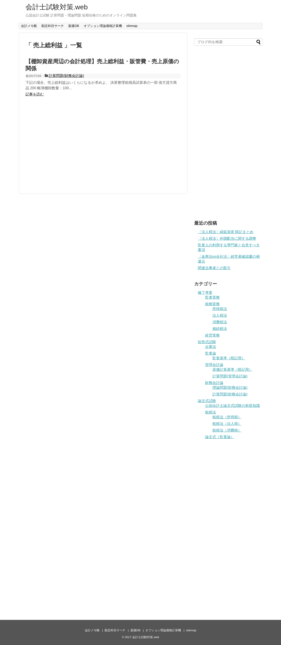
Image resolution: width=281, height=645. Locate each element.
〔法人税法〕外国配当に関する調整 (227, 238)
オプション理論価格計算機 (103, 26)
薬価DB (73, 26)
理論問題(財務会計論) (230, 388)
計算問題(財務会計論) (66, 76)
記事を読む (35, 94)
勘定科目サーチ (52, 26)
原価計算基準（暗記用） (232, 369)
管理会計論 (214, 365)
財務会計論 (214, 383)
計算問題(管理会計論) (230, 376)
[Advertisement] (103, 146)
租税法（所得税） (227, 417)
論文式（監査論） (219, 437)
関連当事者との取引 (214, 268)
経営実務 (212, 335)
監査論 (210, 353)
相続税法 (219, 329)
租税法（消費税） (227, 430)
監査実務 (212, 297)
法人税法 (219, 315)
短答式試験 (207, 342)
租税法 (210, 412)
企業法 (210, 347)
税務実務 (212, 304)
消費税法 (219, 322)
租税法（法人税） (227, 424)
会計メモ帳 (29, 26)
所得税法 (219, 309)
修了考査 (205, 293)
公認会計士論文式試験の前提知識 (232, 406)
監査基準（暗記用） (228, 358)
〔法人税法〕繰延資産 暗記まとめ (225, 232)
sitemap (131, 26)
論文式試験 (207, 401)
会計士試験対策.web (57, 7)
